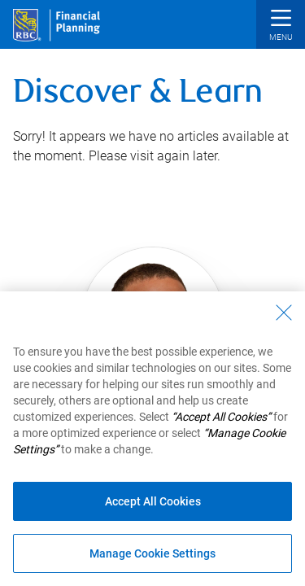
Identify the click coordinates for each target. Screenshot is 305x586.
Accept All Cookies (153, 501)
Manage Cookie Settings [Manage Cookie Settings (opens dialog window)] (152, 553)
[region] (152, 438)
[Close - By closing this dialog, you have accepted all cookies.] (284, 312)
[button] (280, 26)
